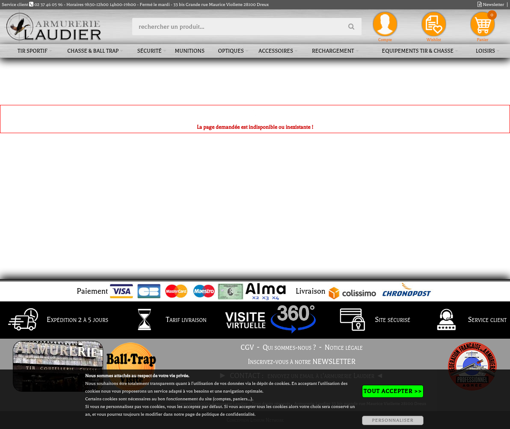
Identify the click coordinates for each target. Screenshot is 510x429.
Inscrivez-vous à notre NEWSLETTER (302, 362)
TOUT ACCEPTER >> (393, 391)
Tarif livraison (165, 320)
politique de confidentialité (228, 414)
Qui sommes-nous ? (289, 348)
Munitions (190, 51)
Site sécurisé (371, 320)
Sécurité (149, 51)
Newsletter (490, 4)
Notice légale (344, 348)
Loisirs (485, 51)
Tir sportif (32, 51)
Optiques (231, 51)
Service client (466, 320)
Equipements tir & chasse (418, 51)
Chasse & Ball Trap (93, 51)
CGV (247, 348)
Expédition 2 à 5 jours (55, 320)
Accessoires (275, 51)
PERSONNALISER (392, 420)
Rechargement (333, 51)
